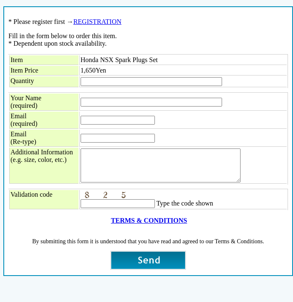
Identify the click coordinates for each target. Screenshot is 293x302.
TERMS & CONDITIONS (149, 226)
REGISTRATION (97, 21)
